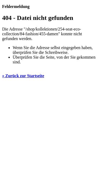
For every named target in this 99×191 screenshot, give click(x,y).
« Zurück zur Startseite (23, 75)
